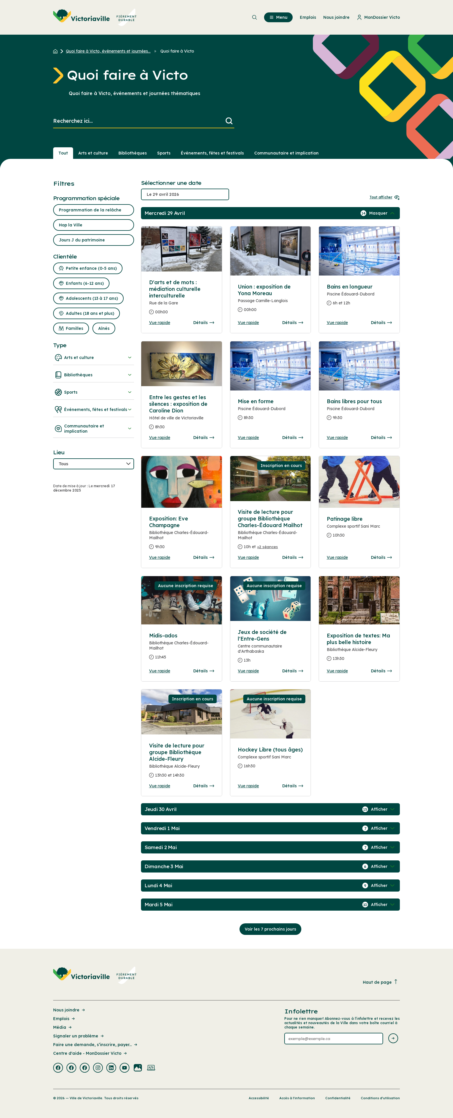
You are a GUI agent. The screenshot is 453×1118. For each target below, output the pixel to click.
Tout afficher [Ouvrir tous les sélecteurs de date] (385, 197)
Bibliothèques (93, 374)
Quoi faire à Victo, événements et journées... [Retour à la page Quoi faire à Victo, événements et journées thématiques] (108, 51)
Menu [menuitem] (278, 17)
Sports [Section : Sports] (163, 153)
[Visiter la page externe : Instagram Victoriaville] (98, 1068)
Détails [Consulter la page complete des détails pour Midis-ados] (203, 671)
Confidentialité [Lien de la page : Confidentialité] (337, 1098)
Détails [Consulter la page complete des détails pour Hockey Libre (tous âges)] (292, 785)
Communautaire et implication (93, 428)
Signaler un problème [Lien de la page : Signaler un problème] (79, 1036)
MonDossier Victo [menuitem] (378, 17)
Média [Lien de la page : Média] (63, 1027)
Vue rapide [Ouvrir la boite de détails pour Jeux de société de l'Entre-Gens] (248, 671)
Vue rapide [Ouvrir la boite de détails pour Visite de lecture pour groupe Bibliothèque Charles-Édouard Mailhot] (248, 557)
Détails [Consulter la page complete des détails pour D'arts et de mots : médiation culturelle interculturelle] (203, 322)
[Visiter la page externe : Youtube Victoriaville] (124, 1068)
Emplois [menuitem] (308, 17)
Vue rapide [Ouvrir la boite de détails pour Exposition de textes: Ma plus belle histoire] (337, 671)
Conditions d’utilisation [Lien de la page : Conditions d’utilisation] (380, 1098)
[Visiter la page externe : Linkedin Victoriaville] (111, 1068)
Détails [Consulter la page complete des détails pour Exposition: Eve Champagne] (203, 557)
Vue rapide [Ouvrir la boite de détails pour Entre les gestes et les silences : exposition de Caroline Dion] (159, 437)
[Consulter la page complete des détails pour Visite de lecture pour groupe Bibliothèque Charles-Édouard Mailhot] (270, 532)
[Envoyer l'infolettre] (393, 1038)
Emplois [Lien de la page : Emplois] (64, 1018)
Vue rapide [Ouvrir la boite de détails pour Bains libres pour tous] (337, 437)
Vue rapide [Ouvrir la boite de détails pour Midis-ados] (159, 671)
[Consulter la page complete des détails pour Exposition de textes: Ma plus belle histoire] (359, 649)
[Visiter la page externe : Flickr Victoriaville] (138, 1068)
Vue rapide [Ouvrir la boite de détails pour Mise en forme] (248, 437)
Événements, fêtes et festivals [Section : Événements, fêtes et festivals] (212, 153)
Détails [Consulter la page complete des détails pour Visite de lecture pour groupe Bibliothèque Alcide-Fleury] (203, 785)
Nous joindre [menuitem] (336, 17)
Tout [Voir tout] (63, 153)
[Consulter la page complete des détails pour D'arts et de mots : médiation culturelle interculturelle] (181, 299)
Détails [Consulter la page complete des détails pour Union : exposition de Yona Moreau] (292, 322)
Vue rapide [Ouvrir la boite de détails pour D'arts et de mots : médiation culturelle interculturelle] (159, 322)
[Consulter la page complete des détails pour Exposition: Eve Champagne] (181, 535)
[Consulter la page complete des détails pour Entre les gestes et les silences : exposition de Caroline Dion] (181, 414)
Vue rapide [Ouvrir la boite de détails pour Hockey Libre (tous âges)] (248, 785)
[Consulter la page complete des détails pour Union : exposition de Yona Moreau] (270, 300)
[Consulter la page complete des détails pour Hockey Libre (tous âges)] (270, 760)
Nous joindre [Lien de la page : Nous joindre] (69, 1010)
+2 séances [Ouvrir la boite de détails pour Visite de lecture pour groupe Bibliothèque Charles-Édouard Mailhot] (267, 546)
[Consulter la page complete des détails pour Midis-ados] (181, 648)
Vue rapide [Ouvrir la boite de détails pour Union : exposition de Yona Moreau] (248, 322)
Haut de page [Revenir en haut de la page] (380, 982)
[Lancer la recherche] (229, 121)
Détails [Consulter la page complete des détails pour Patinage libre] (381, 557)
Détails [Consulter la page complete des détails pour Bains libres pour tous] (381, 437)
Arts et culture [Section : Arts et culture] (93, 153)
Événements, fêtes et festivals (93, 409)
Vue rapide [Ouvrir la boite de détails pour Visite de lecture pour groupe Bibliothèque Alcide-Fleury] (159, 785)
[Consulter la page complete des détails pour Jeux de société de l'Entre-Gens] (270, 648)
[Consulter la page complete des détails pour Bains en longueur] (359, 297)
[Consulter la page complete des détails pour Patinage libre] (359, 529)
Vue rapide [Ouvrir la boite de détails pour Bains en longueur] (337, 322)
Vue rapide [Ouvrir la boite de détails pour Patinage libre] (337, 557)
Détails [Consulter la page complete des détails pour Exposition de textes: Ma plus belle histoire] (381, 671)
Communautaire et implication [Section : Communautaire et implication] (286, 153)
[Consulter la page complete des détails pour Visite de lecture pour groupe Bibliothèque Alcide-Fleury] (181, 762)
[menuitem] (95, 17)
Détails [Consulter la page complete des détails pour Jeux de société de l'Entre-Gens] (292, 671)
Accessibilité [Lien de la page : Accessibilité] (259, 1098)
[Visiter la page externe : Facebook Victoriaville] (58, 1068)
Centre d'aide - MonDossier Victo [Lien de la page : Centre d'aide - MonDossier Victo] (90, 1053)
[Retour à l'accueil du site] (56, 51)
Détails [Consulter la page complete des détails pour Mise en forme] (292, 437)
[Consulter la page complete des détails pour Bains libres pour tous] (359, 412)
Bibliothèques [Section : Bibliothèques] (132, 153)
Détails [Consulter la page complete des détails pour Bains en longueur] (381, 322)
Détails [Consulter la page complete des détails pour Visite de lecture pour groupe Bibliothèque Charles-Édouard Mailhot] (292, 557)
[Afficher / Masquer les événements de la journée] (382, 213)
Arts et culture (93, 357)
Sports (93, 392)
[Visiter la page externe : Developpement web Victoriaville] (151, 1068)
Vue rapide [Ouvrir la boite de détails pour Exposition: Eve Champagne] (159, 557)
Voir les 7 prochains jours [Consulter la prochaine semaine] (270, 929)
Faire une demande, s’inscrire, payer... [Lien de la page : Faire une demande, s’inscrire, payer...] (95, 1044)
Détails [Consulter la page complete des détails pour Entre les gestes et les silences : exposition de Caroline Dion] (203, 437)
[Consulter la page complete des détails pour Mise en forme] (270, 412)
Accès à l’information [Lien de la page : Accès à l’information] (297, 1098)
